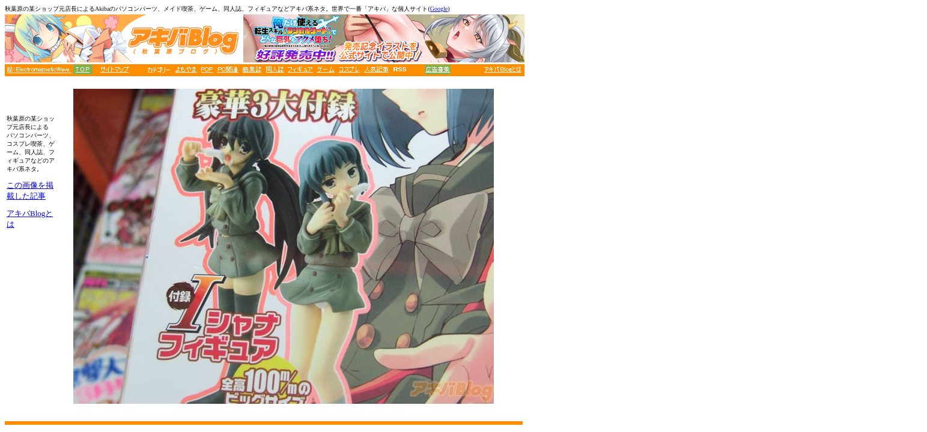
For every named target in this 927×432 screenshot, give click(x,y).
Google (439, 8)
